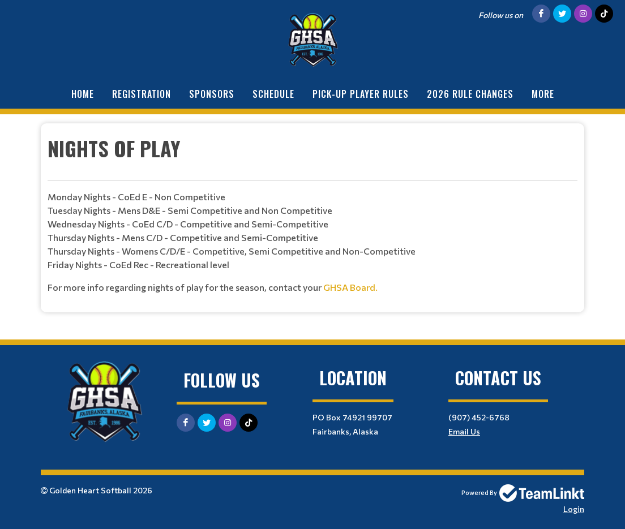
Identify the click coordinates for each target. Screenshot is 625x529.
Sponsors (211, 94)
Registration (141, 94)
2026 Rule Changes (470, 94)
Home (82, 94)
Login (573, 509)
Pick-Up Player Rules (360, 94)
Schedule (273, 94)
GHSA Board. (350, 287)
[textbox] (312, 213)
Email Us (464, 431)
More (543, 94)
